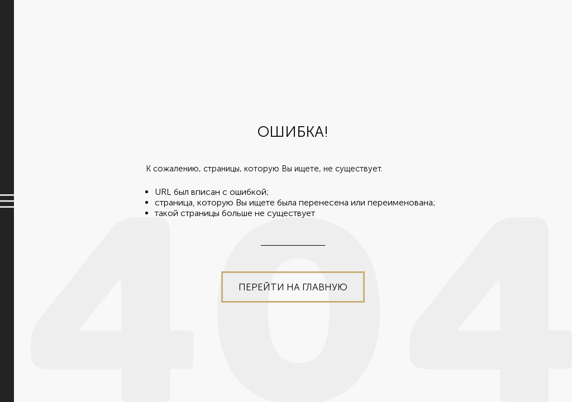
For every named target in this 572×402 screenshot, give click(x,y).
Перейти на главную (293, 287)
